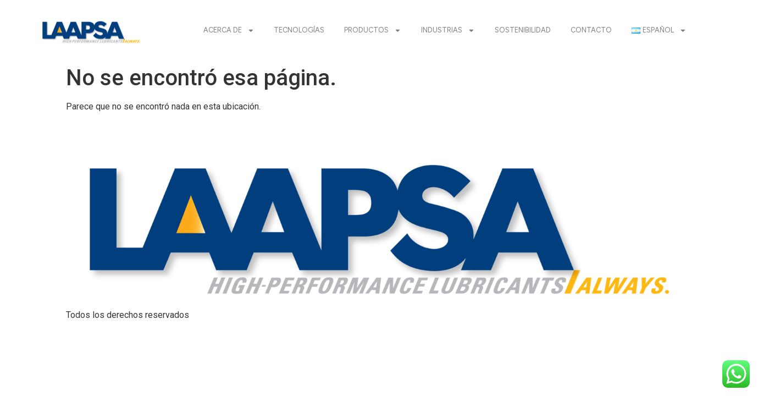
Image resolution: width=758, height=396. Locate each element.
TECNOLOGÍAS (299, 30)
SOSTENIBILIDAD (523, 30)
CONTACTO (591, 30)
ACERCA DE (228, 30)
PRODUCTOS (372, 30)
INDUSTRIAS (448, 30)
